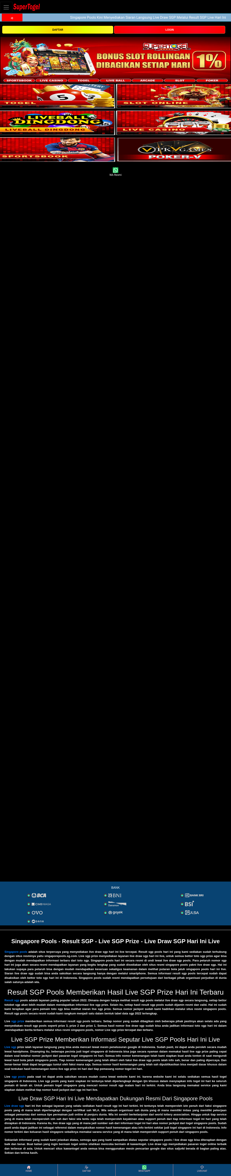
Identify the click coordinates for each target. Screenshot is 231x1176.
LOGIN (169, 29)
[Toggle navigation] (6, 7)
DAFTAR (57, 29)
